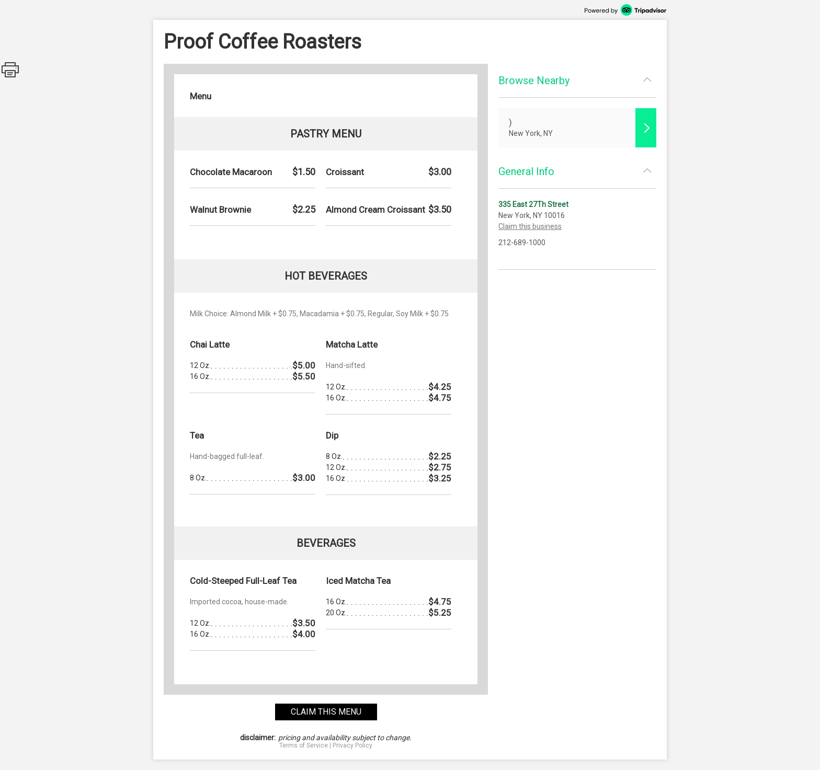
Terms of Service (303, 745)
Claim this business (530, 226)
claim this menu (326, 712)
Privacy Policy (352, 745)
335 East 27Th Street (533, 204)
